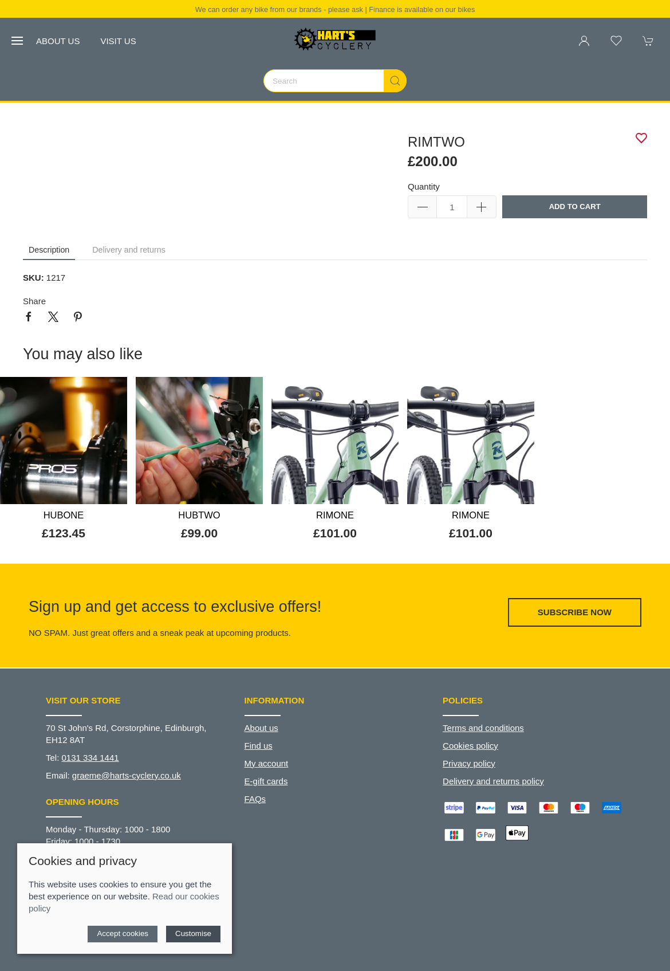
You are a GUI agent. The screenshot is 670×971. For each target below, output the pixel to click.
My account (267, 763)
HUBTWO (199, 515)
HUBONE (64, 515)
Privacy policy (469, 763)
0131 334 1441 (90, 757)
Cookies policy (470, 745)
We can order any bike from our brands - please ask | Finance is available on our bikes (335, 9)
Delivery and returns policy (493, 781)
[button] (17, 41)
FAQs (255, 799)
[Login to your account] (584, 40)
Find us (259, 745)
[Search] (335, 80)
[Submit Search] (395, 80)
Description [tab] (49, 249)
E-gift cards (266, 781)
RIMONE (335, 515)
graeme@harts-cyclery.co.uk (126, 775)
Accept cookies (122, 933)
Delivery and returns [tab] (128, 249)
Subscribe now (575, 612)
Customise (193, 933)
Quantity (424, 186)
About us (58, 41)
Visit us (118, 41)
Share (34, 301)
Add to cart (575, 206)
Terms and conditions (483, 728)
